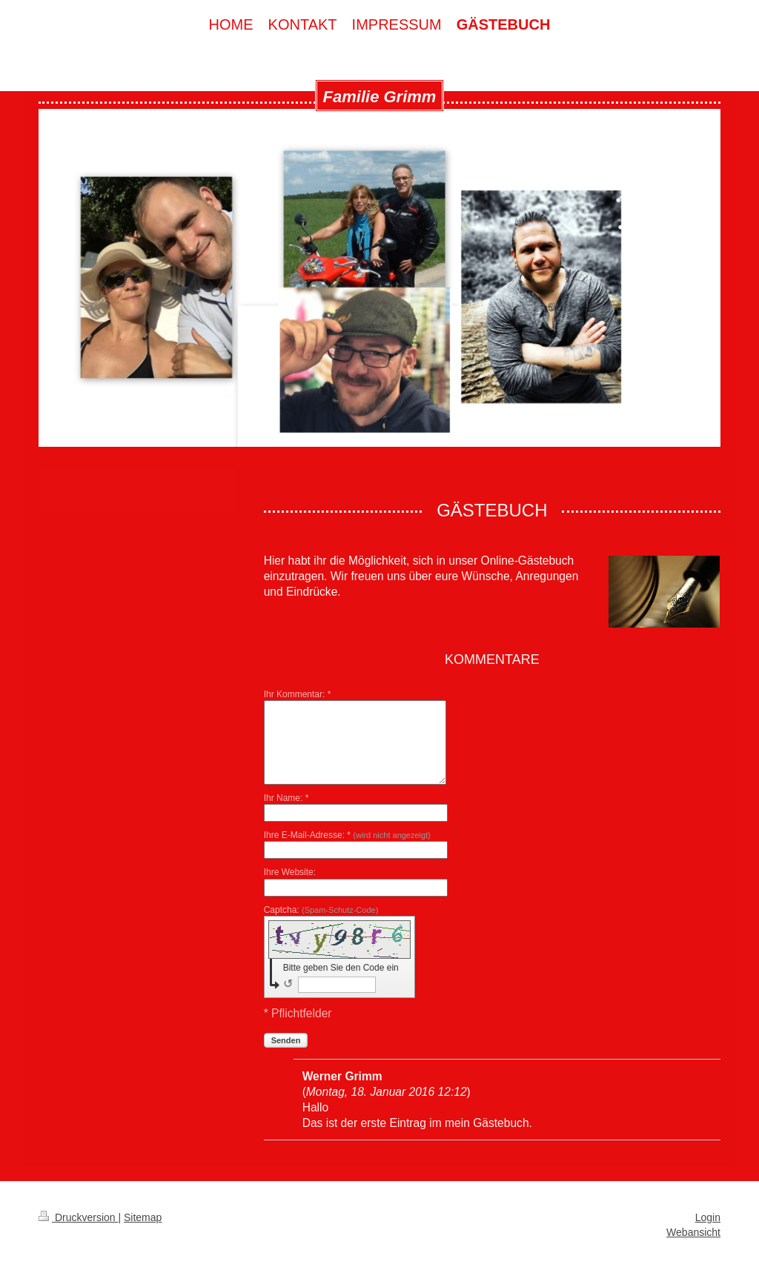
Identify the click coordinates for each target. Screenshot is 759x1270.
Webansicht (693, 1232)
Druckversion (78, 1217)
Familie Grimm (380, 96)
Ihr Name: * (286, 798)
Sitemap (143, 1217)
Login (707, 1217)
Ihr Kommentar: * (297, 694)
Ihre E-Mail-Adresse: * (347, 835)
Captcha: (321, 910)
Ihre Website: (290, 872)
